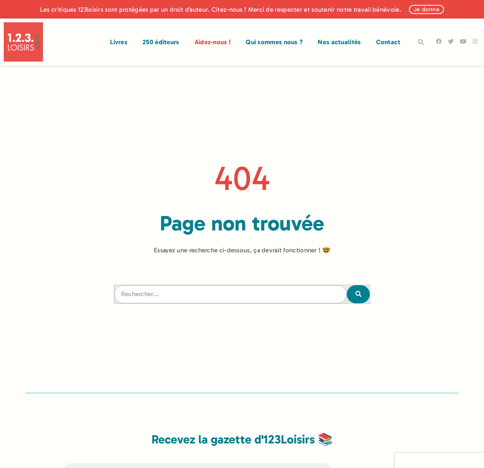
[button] (421, 42)
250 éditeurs (160, 42)
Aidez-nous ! (213, 42)
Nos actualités (339, 42)
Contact (388, 42)
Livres (118, 42)
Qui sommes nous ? (274, 42)
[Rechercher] (358, 294)
